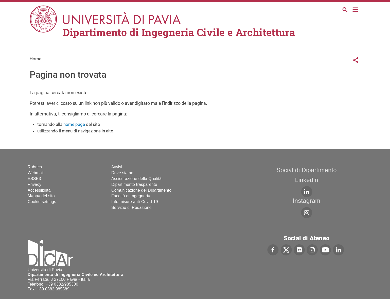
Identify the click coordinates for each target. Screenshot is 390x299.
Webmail (36, 173)
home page (74, 124)
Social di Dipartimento (306, 170)
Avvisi (116, 167)
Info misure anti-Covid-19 (134, 202)
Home (355, 9)
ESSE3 (34, 178)
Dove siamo (122, 173)
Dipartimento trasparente (134, 184)
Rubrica (35, 167)
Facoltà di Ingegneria (130, 196)
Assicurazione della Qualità (136, 178)
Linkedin (306, 179)
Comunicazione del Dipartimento (141, 190)
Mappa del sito (41, 196)
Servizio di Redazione (131, 207)
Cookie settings (42, 202)
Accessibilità (39, 190)
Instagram (307, 200)
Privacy (34, 184)
